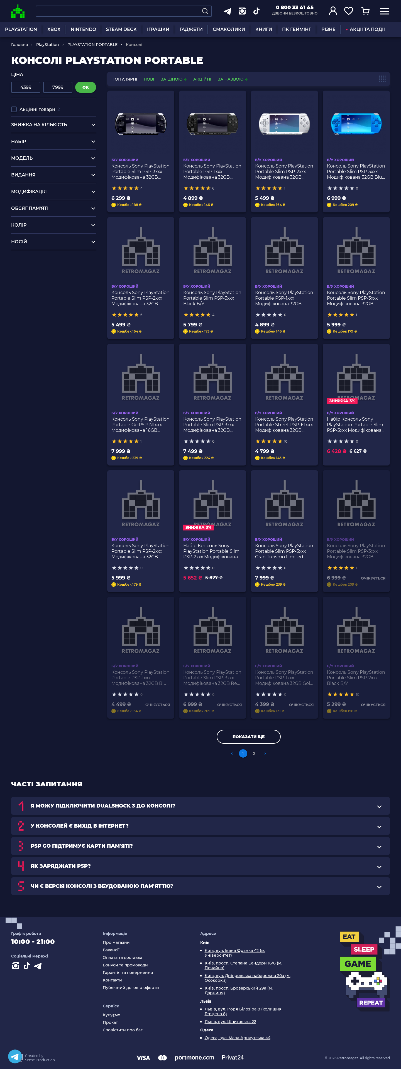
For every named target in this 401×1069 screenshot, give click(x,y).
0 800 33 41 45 (295, 7)
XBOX (53, 29)
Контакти (112, 980)
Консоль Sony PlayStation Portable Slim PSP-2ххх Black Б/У (356, 678)
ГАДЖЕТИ (191, 29)
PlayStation (47, 44)
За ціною (174, 79)
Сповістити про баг (123, 1030)
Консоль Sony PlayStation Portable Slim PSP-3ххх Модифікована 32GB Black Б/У (140, 171)
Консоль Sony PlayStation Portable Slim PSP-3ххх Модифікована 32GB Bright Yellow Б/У (212, 424)
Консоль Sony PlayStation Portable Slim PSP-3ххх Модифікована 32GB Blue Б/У (356, 171)
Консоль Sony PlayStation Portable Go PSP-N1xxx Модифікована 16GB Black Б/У (140, 424)
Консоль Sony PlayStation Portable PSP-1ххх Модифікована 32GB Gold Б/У (284, 678)
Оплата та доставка (122, 957)
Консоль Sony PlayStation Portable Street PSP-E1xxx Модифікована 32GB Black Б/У (284, 424)
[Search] (205, 11)
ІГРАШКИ (158, 29)
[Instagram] (16, 967)
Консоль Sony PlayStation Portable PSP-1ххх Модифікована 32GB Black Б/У (212, 171)
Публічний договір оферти (131, 987)
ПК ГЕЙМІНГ (296, 29)
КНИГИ (263, 29)
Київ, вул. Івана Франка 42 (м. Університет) (235, 953)
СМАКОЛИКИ (229, 29)
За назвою (233, 79)
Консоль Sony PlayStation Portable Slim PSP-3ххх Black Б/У (212, 298)
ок (85, 87)
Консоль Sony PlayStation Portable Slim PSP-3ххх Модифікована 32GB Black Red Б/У (356, 298)
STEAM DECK (121, 29)
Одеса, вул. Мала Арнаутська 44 (237, 1038)
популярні (124, 79)
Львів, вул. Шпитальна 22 (230, 1021)
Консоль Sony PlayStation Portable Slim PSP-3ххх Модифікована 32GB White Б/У (356, 551)
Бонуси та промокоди (125, 965)
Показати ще (249, 736)
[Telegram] (15, 1056)
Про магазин (116, 942)
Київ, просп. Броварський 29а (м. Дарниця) (239, 990)
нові (149, 79)
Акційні (202, 79)
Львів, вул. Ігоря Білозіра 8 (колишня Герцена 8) (243, 1011)
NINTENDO (83, 29)
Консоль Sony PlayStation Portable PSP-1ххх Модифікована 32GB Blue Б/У (140, 678)
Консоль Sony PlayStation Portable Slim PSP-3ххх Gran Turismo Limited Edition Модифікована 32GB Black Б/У (284, 551)
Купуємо (111, 1015)
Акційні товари (39, 109)
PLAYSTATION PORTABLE (92, 44)
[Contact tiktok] (27, 967)
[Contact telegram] (39, 967)
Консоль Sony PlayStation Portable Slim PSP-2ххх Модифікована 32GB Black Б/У (140, 298)
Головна (19, 44)
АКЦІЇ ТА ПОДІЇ (365, 29)
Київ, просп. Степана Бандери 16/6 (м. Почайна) (243, 965)
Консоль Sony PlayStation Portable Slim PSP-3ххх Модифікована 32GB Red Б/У (212, 678)
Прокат (110, 1022)
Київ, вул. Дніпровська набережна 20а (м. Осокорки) (247, 978)
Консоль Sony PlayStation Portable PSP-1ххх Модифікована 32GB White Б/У (284, 298)
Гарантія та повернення (128, 972)
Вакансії (111, 950)
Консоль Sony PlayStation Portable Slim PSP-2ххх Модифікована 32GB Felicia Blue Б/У (140, 551)
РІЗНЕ (328, 29)
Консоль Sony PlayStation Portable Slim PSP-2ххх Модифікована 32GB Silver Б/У (284, 171)
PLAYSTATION (21, 29)
